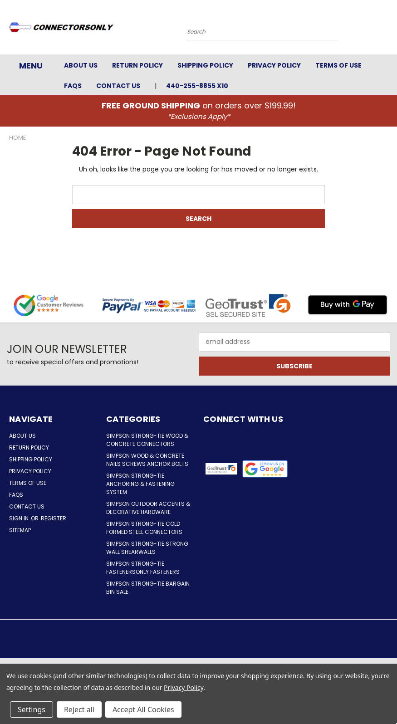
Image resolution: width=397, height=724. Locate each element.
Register (53, 518)
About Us (81, 65)
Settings (31, 709)
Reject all (79, 709)
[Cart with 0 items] (387, 29)
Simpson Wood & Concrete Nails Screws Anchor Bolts (147, 460)
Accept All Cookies (143, 709)
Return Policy (137, 65)
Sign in (19, 518)
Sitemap (20, 530)
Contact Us (118, 85)
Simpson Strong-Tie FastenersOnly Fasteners (143, 568)
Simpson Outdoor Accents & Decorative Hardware (148, 508)
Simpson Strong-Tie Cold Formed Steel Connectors (144, 528)
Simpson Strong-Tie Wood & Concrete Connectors (147, 440)
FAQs (73, 85)
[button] (265, 469)
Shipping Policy (205, 65)
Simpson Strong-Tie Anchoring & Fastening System (140, 484)
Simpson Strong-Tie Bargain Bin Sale (148, 588)
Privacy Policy (274, 65)
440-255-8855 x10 (197, 85)
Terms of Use (338, 65)
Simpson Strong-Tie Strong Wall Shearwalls (147, 548)
